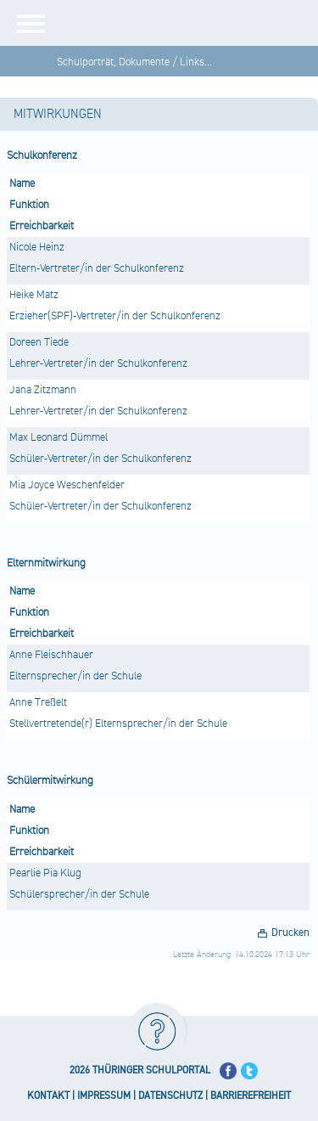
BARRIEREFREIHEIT (250, 1096)
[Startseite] (188, 23)
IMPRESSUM (104, 1096)
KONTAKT (48, 1096)
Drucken (290, 932)
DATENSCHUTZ (170, 1096)
